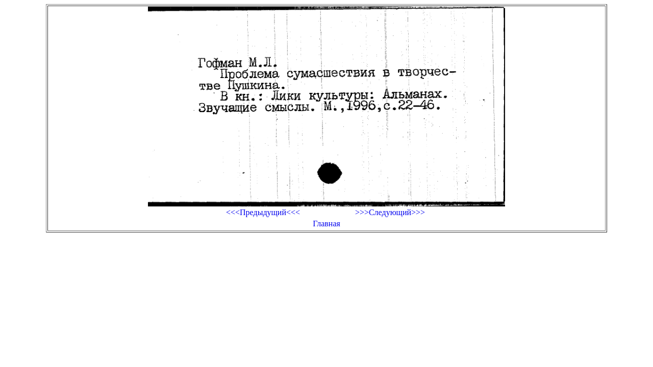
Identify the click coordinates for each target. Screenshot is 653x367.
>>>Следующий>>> (390, 212)
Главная (326, 223)
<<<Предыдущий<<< (263, 212)
